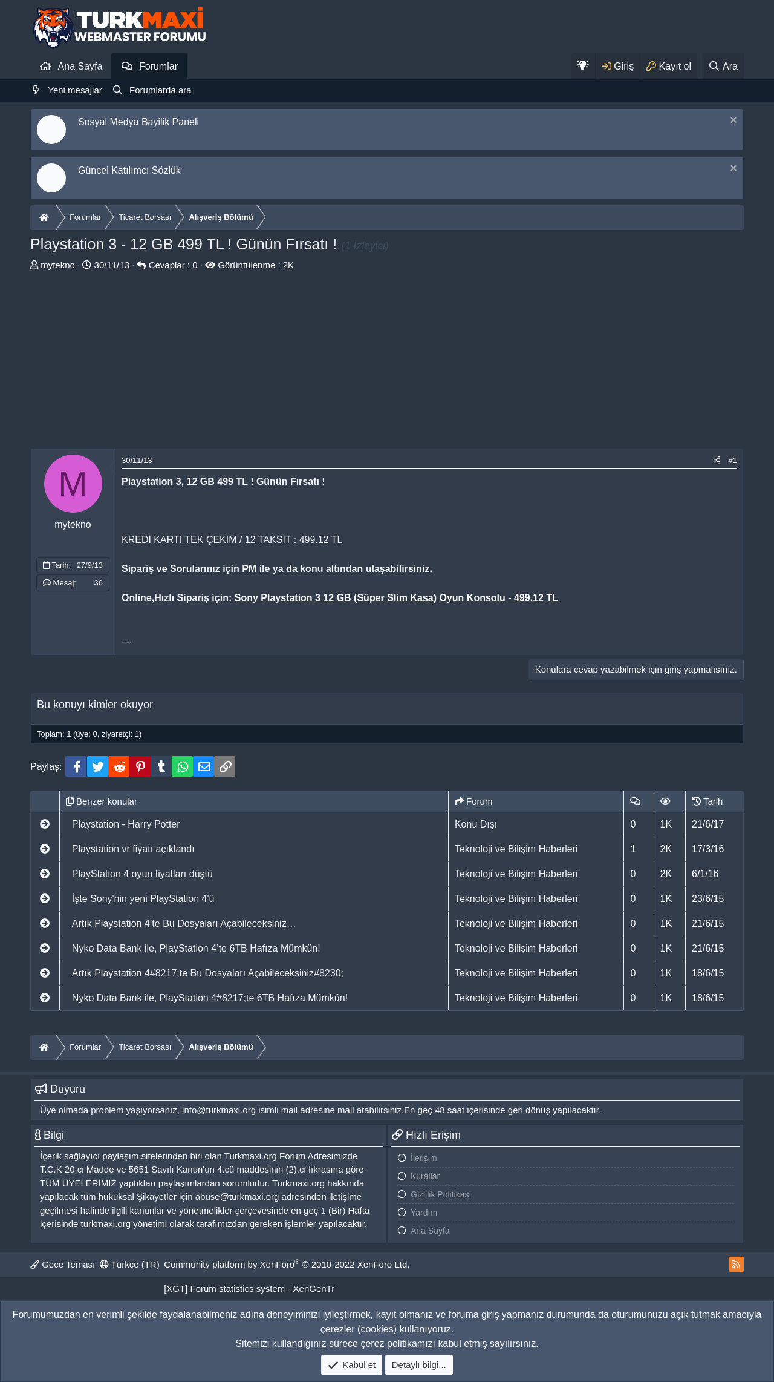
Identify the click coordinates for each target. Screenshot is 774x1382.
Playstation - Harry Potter (126, 824)
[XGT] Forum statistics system (249, 1288)
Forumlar (158, 66)
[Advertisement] (387, 363)
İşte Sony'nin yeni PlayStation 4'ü (143, 898)
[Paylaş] (716, 461)
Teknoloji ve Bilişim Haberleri (516, 849)
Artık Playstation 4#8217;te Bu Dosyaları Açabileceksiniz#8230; (207, 973)
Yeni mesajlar (75, 90)
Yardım (424, 1212)
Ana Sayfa (80, 66)
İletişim (424, 1158)
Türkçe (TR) (130, 1264)
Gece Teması (62, 1264)
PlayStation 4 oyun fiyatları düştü (142, 874)
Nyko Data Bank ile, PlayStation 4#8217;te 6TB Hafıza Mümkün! (210, 998)
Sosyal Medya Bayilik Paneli (138, 122)
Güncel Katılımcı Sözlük (129, 170)
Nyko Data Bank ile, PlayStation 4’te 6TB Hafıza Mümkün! (196, 948)
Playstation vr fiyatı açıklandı (133, 849)
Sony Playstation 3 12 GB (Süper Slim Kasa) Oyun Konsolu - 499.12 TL (396, 598)
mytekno (58, 265)
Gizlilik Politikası (441, 1194)
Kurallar (425, 1176)
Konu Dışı (476, 824)
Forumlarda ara (160, 90)
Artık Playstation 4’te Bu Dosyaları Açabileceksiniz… (184, 923)
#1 (733, 460)
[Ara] (723, 66)
